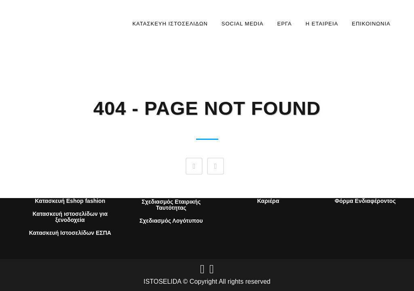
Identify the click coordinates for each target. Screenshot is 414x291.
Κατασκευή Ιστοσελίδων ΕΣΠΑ (70, 233)
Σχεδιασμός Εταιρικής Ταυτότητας (171, 205)
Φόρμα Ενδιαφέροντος (365, 201)
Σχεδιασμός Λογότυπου (171, 221)
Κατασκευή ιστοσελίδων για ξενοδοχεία (70, 217)
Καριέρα (268, 201)
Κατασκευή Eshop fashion (70, 201)
